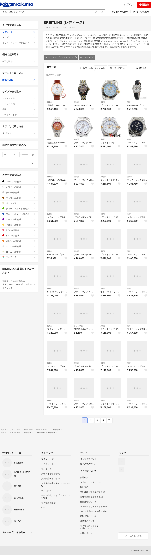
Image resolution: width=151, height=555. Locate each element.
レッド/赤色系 (18, 235)
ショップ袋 (78, 326)
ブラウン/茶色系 (18, 198)
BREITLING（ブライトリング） (61, 57)
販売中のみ (86, 68)
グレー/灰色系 (18, 192)
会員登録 (144, 4)
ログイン (128, 4)
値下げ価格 (18, 61)
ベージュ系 (18, 203)
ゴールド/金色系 (18, 252)
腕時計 (50, 102)
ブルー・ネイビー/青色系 (18, 214)
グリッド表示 (117, 68)
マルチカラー (18, 257)
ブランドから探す (141, 12)
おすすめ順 (100, 68)
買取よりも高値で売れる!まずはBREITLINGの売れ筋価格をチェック (18, 284)
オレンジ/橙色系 (18, 241)
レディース (87, 57)
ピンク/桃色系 (18, 230)
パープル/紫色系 (18, 219)
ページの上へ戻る (133, 536)
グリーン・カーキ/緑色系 (18, 208)
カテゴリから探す (120, 12)
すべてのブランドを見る (13, 532)
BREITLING (18, 80)
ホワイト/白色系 (18, 187)
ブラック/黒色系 (18, 181)
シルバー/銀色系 (18, 246)
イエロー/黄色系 (18, 225)
